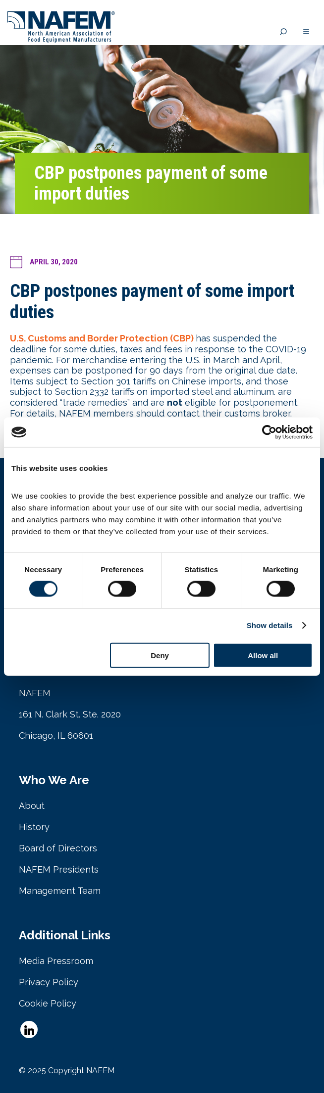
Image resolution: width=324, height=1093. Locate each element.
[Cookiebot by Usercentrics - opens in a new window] (269, 432)
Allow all (263, 655)
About (32, 805)
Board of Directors (58, 848)
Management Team (60, 890)
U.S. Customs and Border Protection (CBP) (102, 338)
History (34, 827)
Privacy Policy (48, 982)
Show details (270, 625)
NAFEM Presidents (59, 869)
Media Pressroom (56, 961)
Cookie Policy (47, 1003)
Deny (160, 655)
